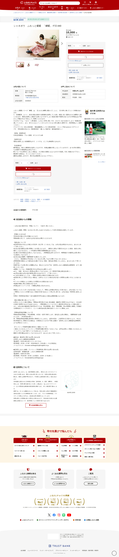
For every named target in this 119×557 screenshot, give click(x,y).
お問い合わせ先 (74, 72)
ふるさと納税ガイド (28, 483)
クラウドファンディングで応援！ (93, 445)
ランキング (42, 7)
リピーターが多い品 (19, 450)
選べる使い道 (73, 70)
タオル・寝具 (35, 199)
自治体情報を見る (36, 405)
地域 (32, 8)
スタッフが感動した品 (43, 450)
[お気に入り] (114, 553)
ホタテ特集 (75, 450)
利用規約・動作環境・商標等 (90, 550)
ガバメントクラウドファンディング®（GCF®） (54, 520)
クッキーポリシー (75, 550)
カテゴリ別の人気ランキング (21, 445)
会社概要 (23, 550)
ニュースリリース (33, 550)
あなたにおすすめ (53, 7)
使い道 (70, 8)
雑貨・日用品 (24, 199)
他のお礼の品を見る (32, 97)
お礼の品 (20, 8)
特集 (62, 7)
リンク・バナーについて (46, 550)
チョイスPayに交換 (89, 452)
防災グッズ (35, 201)
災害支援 (78, 520)
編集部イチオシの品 (43, 445)
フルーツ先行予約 (42, 456)
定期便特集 (75, 456)
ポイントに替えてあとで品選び (92, 449)
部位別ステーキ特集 (64, 456)
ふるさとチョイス (27, 520)
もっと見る (101, 162)
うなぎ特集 (64, 445)
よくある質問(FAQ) (59, 483)
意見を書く (91, 483)
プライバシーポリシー (62, 550)
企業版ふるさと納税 (92, 520)
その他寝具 (46, 199)
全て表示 (99, 78)
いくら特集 (75, 445)
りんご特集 (64, 450)
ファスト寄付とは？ (75, 60)
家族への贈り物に (89, 456)
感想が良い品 (17, 456)
